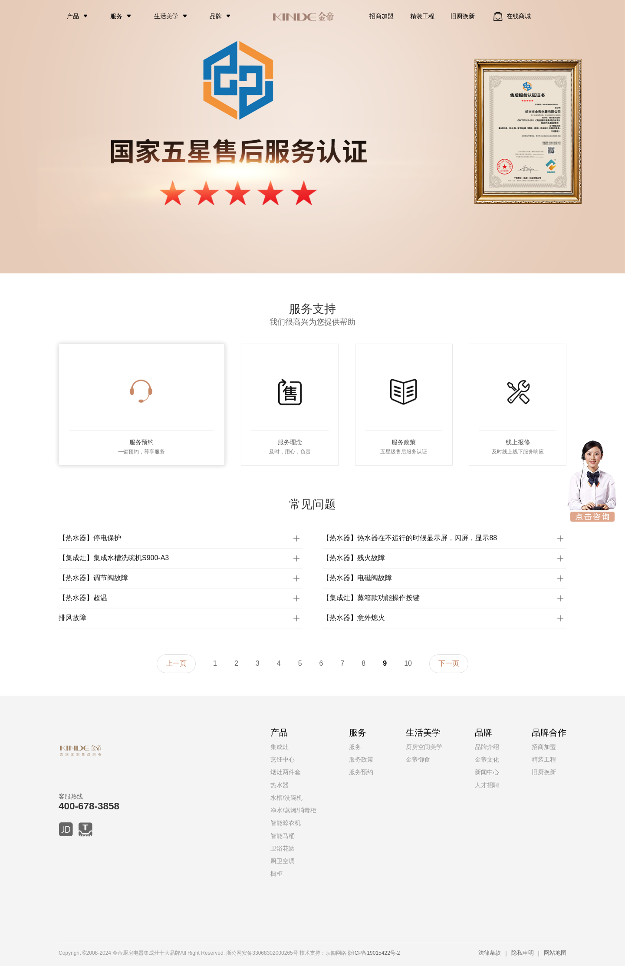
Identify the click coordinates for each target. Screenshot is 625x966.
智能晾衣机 (285, 822)
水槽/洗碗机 (286, 797)
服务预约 (361, 772)
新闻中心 (487, 772)
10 (408, 663)
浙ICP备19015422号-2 (374, 953)
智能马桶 (282, 835)
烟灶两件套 (285, 772)
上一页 (176, 663)
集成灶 (279, 746)
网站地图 (555, 953)
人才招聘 (487, 785)
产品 (73, 16)
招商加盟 (381, 16)
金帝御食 (418, 759)
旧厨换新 (463, 16)
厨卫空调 (282, 861)
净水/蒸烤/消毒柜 (293, 810)
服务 (116, 16)
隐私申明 (522, 953)
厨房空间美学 (424, 746)
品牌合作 (549, 732)
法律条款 (489, 953)
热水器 (279, 785)
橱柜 (276, 873)
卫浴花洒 (282, 848)
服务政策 (361, 759)
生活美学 (166, 16)
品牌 (216, 16)
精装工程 (422, 16)
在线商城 (511, 16)
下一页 (448, 663)
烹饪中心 (282, 759)
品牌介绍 (487, 746)
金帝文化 (487, 759)
